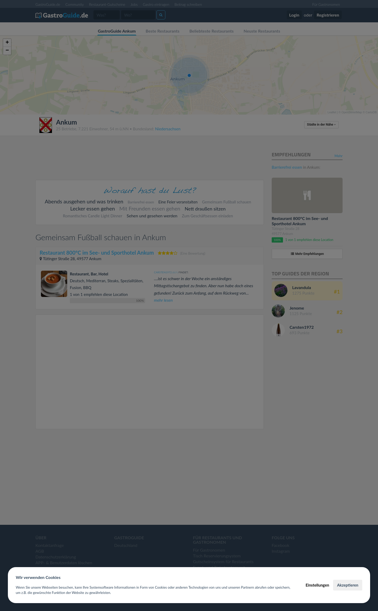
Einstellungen (317, 585)
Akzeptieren (347, 585)
